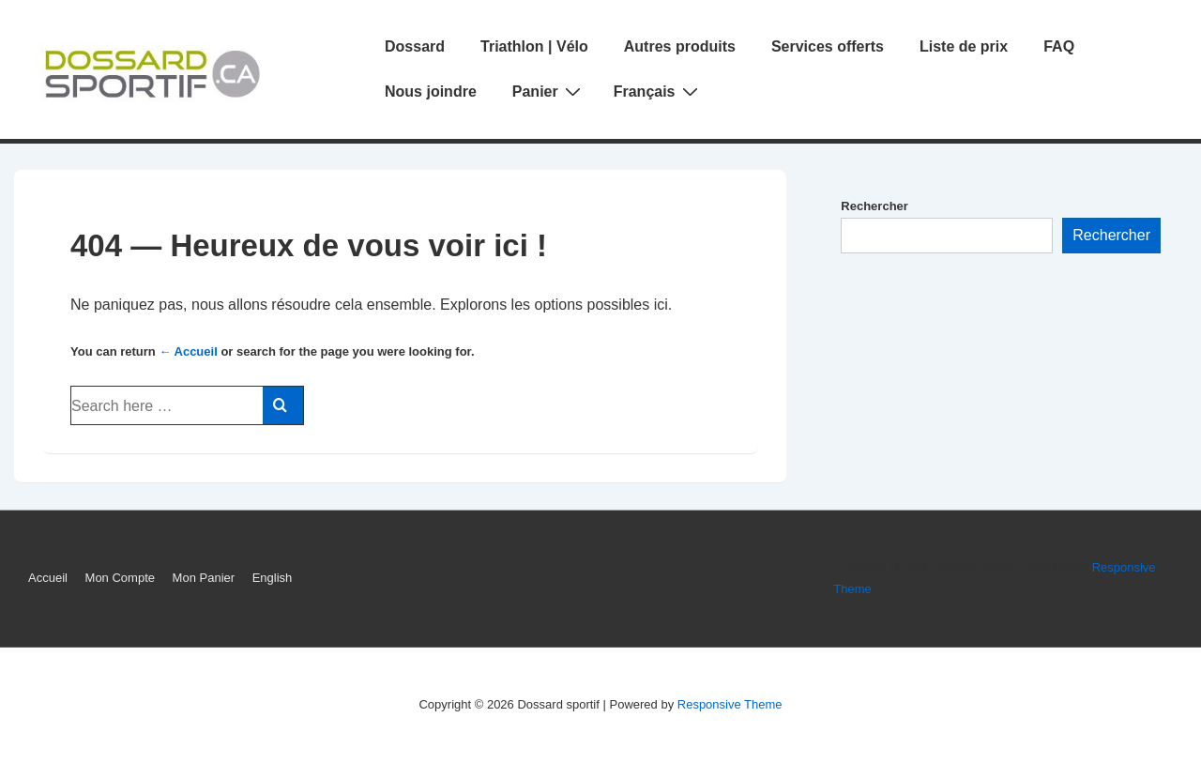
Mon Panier (204, 578)
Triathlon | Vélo (534, 46)
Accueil (48, 578)
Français (658, 91)
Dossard (415, 46)
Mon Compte (120, 578)
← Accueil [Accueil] (188, 351)
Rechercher (874, 206)
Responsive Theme (730, 704)
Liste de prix (964, 46)
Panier (548, 91)
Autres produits (680, 46)
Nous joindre (431, 91)
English (272, 578)
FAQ (1058, 46)
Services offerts (827, 46)
